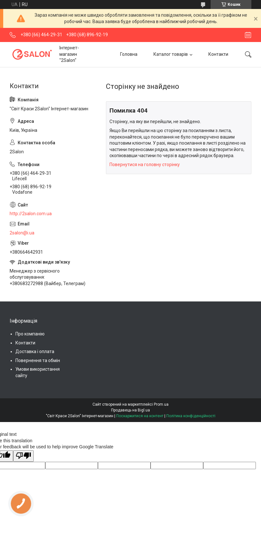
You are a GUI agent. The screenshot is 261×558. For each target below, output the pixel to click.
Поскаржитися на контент (139, 416)
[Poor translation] (23, 456)
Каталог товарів (170, 54)
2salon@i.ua (22, 232)
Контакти (218, 54)
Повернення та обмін (37, 360)
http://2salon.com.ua (31, 213)
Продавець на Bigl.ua (130, 410)
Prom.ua (161, 404)
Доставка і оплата (34, 351)
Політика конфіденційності (190, 416)
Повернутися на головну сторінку (144, 164)
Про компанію (30, 333)
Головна (128, 54)
